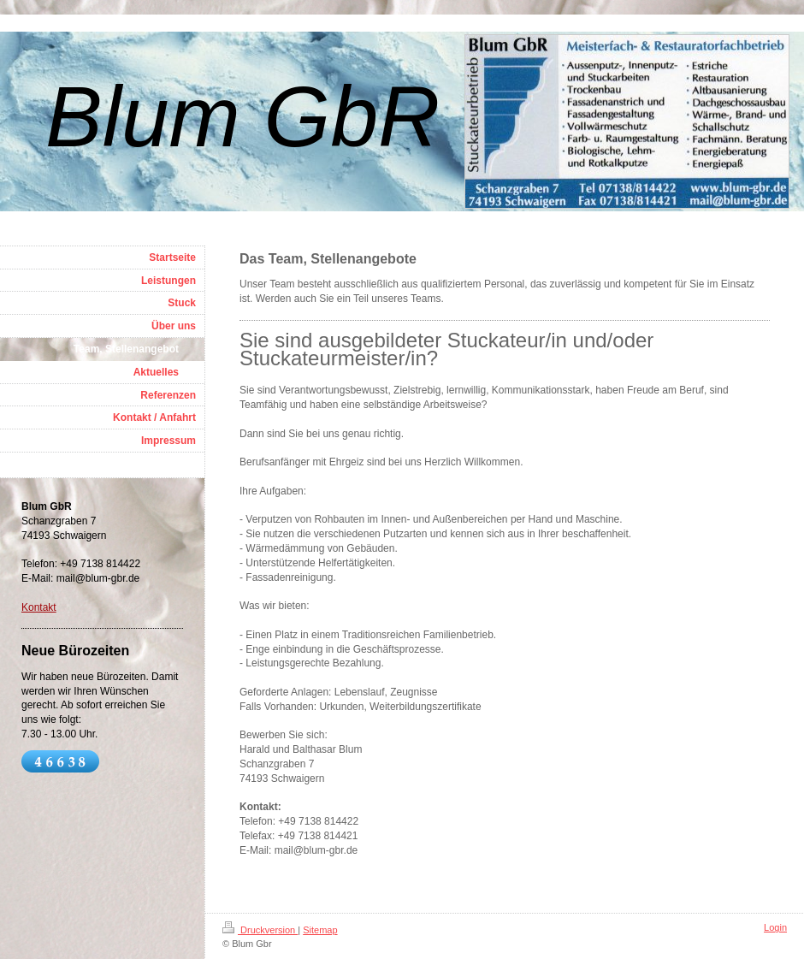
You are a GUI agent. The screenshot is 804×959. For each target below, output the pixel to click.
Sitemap (320, 930)
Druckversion (260, 930)
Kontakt (38, 607)
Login (775, 927)
